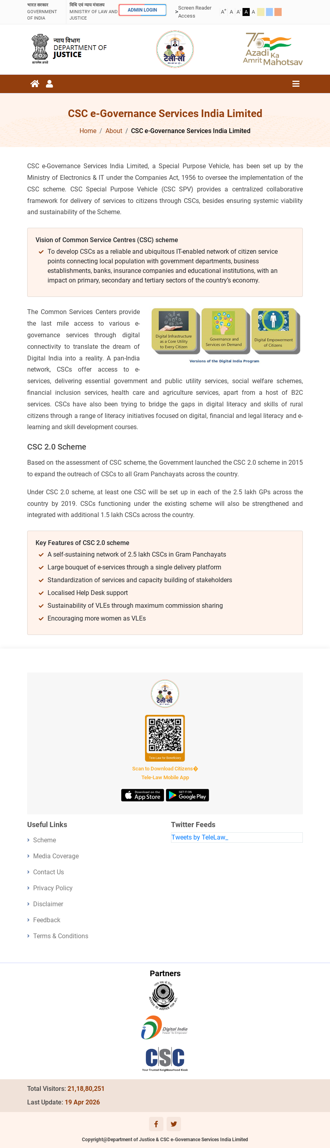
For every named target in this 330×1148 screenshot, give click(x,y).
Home (88, 131)
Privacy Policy (53, 888)
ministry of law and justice (94, 11)
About (113, 131)
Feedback (46, 920)
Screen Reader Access (194, 12)
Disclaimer (48, 904)
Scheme (44, 840)
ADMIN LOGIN (142, 10)
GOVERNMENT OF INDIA (45, 11)
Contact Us (48, 872)
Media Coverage (56, 856)
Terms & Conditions (60, 936)
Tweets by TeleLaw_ (199, 837)
